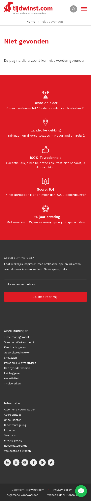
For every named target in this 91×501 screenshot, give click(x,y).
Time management (16, 337)
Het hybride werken (17, 368)
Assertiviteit (11, 378)
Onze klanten (12, 419)
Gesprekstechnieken (17, 352)
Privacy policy (13, 440)
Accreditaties (12, 414)
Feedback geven (15, 347)
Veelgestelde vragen (17, 450)
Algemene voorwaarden (20, 409)
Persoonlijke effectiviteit (20, 362)
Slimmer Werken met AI (19, 342)
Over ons (10, 435)
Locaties (9, 430)
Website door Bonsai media (65, 494)
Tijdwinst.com (34, 489)
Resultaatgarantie (15, 445)
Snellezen (10, 357)
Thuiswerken (12, 383)
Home (30, 21)
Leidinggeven (12, 373)
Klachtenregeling (15, 425)
